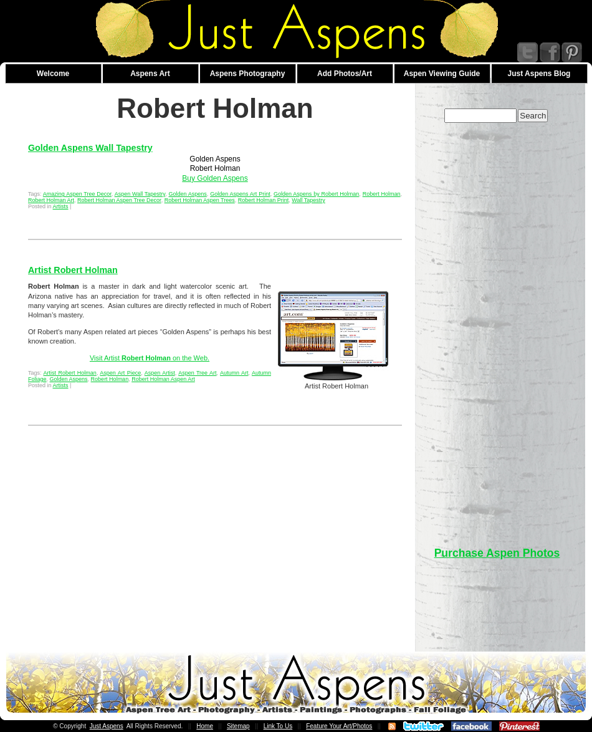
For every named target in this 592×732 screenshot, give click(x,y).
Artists (61, 206)
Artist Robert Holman (73, 270)
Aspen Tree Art (197, 373)
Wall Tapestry (308, 200)
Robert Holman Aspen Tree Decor (119, 200)
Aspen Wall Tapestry (140, 194)
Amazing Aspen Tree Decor (77, 194)
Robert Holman (382, 194)
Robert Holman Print (263, 200)
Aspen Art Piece (120, 373)
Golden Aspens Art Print (240, 194)
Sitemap (238, 726)
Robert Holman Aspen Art (163, 379)
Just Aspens (106, 726)
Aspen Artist (160, 373)
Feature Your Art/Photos (339, 726)
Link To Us (278, 726)
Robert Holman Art (51, 200)
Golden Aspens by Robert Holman (316, 194)
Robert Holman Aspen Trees (200, 200)
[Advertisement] (496, 329)
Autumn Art (234, 373)
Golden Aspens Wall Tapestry (90, 148)
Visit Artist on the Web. (149, 358)
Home (204, 726)
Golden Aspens (187, 194)
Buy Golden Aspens (214, 178)
